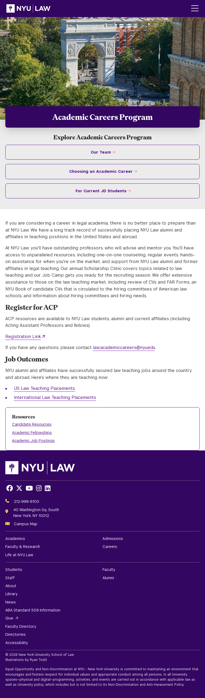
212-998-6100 (26, 501)
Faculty (108, 569)
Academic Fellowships (32, 432)
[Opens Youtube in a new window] (29, 488)
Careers (109, 546)
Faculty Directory (20, 626)
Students (13, 569)
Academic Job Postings (33, 440)
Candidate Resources (32, 424)
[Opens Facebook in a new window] (9, 488)
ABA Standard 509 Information (32, 610)
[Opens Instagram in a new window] (39, 488)
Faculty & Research (22, 546)
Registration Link (23, 336)
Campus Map (25, 523)
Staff (10, 577)
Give (9, 618)
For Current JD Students (101, 191)
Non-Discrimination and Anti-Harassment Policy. (146, 685)
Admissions (112, 538)
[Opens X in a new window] (19, 488)
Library (11, 593)
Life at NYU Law (19, 554)
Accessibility (16, 642)
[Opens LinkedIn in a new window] (47, 488)
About (10, 585)
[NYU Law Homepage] (28, 8)
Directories (15, 634)
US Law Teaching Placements (44, 388)
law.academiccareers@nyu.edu (124, 347)
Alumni (108, 577)
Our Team (101, 152)
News (10, 602)
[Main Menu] (195, 9)
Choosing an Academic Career (101, 171)
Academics (15, 538)
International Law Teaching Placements (55, 397)
